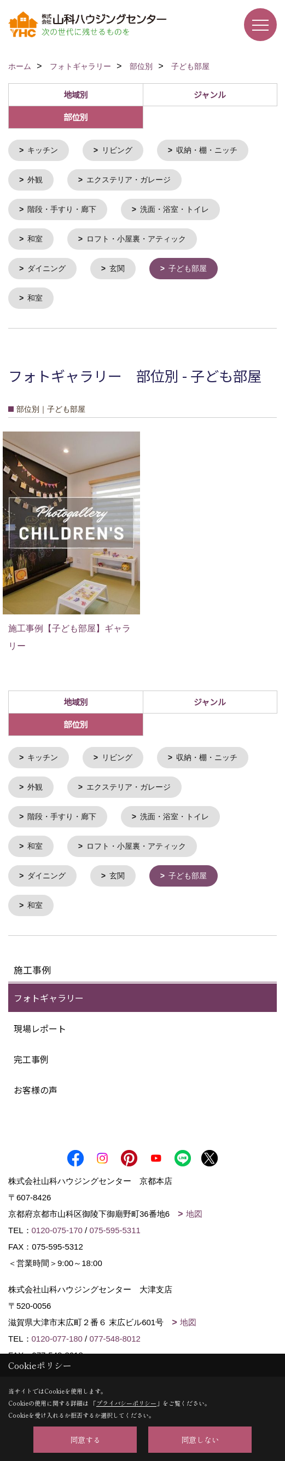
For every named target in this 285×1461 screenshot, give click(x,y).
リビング (117, 150)
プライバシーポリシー (126, 1403)
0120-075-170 (57, 1223)
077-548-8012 (114, 1332)
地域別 (75, 94)
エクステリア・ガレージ (128, 179)
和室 (35, 237)
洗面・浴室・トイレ (174, 208)
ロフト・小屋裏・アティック (136, 237)
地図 (194, 1207)
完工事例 (31, 1052)
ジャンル (210, 94)
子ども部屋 (187, 266)
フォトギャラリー (49, 991)
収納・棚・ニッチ (206, 150)
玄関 (117, 266)
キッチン (42, 150)
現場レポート (40, 1021)
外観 (35, 179)
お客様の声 (35, 1083)
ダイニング (46, 266)
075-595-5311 (114, 1223)
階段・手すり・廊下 (61, 208)
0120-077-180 (57, 1332)
